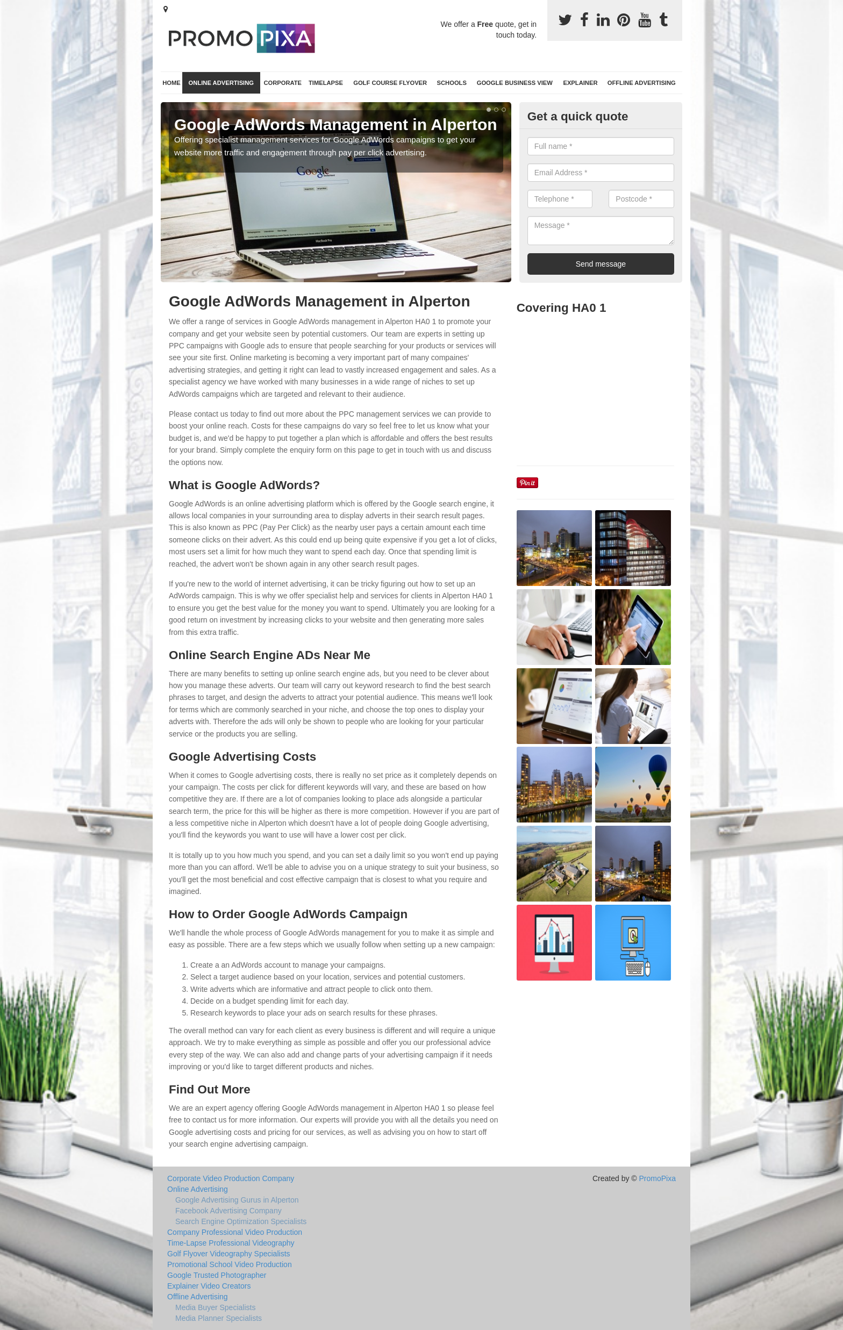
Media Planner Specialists (218, 1318)
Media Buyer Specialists (215, 1307)
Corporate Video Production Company (230, 1178)
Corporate (282, 83)
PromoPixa (657, 1178)
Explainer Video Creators (209, 1286)
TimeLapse (326, 83)
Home (171, 83)
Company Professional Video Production (234, 1232)
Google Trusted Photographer (216, 1275)
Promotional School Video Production (229, 1264)
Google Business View (515, 83)
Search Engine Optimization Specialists (240, 1221)
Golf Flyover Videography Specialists (228, 1253)
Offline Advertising (642, 83)
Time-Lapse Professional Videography (231, 1243)
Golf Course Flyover (390, 83)
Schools (452, 83)
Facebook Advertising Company (228, 1210)
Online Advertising (221, 83)
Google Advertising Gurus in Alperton (237, 1200)
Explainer (580, 83)
